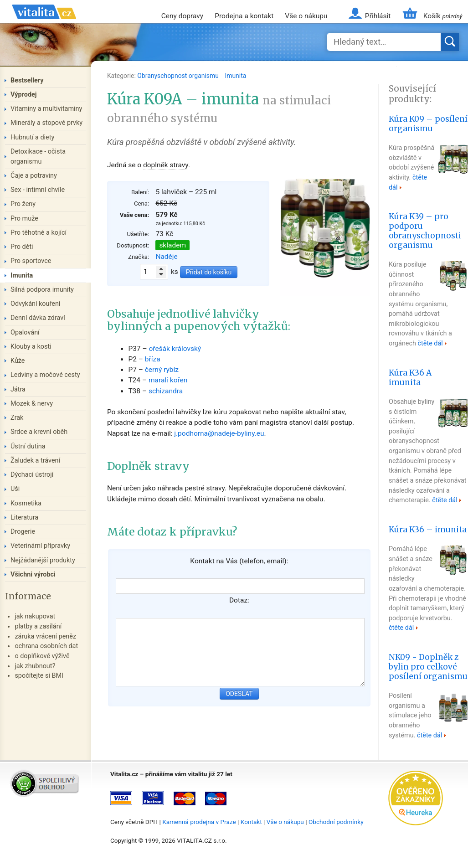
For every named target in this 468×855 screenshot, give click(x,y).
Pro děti (21, 247)
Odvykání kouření (35, 304)
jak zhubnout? (35, 666)
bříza (152, 359)
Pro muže (24, 218)
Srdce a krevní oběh (38, 432)
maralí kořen (168, 380)
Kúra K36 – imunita (428, 530)
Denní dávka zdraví (37, 318)
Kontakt (251, 821)
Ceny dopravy (182, 16)
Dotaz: (239, 600)
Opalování (25, 332)
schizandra (166, 391)
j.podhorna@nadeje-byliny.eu (219, 433)
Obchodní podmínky (336, 821)
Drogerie (22, 532)
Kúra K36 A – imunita (414, 377)
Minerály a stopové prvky (46, 123)
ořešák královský (175, 349)
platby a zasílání (38, 626)
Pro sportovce (30, 261)
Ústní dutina (28, 446)
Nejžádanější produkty (42, 560)
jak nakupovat (35, 616)
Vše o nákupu (306, 16)
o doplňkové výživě (42, 656)
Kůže (17, 361)
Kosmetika (25, 503)
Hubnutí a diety (32, 137)
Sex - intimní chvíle (37, 190)
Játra (18, 389)
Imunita (235, 75)
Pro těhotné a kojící (38, 233)
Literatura (24, 517)
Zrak (16, 418)
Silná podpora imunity (42, 290)
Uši (15, 489)
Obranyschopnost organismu (178, 75)
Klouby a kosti (30, 346)
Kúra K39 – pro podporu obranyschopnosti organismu (425, 230)
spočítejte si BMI (39, 676)
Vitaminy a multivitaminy (46, 109)
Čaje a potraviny (33, 176)
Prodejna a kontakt (244, 16)
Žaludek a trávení (35, 460)
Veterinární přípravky (40, 546)
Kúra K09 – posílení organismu (428, 124)
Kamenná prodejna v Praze (199, 821)
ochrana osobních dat (46, 646)
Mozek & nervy (31, 403)
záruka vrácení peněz (45, 636)
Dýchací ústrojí (31, 475)
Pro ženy (23, 204)
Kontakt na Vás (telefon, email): (239, 561)
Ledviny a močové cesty (45, 375)
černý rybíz (162, 370)
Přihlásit (378, 16)
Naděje (166, 256)
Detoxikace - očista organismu (38, 156)
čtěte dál (430, 343)
